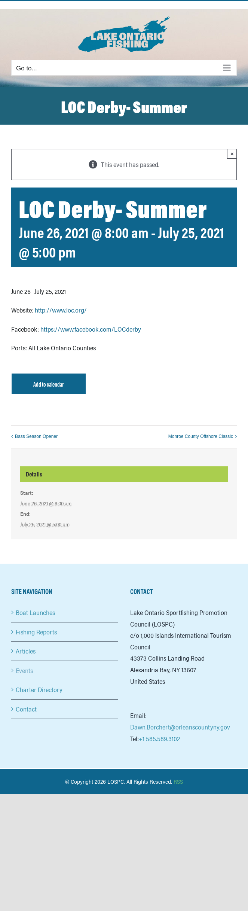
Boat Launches (35, 612)
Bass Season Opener (36, 436)
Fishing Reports (36, 631)
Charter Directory (39, 689)
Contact (26, 708)
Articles (26, 650)
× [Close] (232, 153)
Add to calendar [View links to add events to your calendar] (48, 384)
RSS (178, 781)
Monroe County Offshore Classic (200, 436)
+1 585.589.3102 (159, 738)
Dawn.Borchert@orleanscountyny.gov (180, 726)
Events (24, 670)
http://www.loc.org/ (61, 309)
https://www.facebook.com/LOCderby (90, 329)
